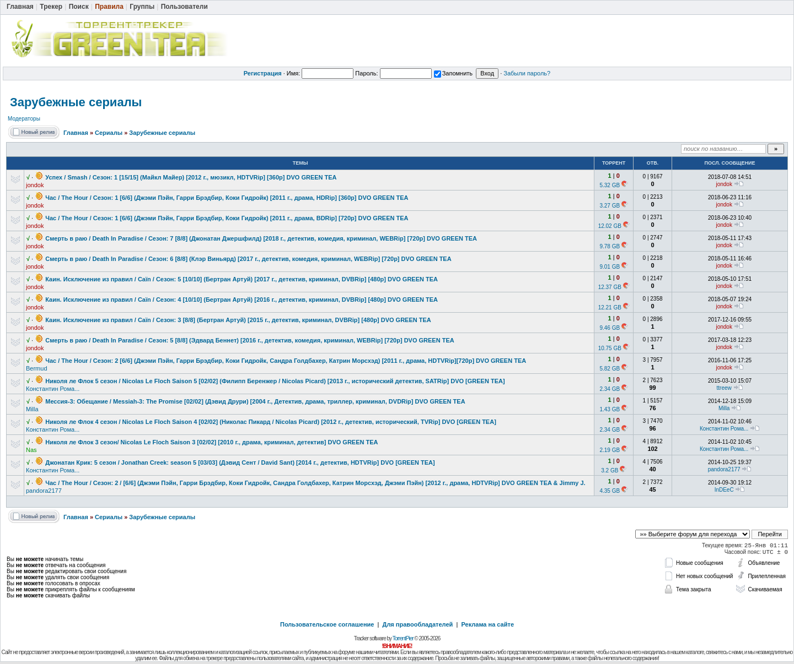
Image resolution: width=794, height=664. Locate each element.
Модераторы (24, 119)
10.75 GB (609, 348)
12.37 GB (609, 287)
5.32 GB (609, 185)
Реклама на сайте (487, 624)
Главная (75, 132)
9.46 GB (609, 328)
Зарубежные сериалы (76, 102)
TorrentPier (403, 638)
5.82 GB (609, 369)
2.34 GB (609, 389)
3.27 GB (609, 206)
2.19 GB (609, 450)
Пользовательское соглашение (327, 624)
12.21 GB (609, 307)
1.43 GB (609, 409)
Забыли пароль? (526, 73)
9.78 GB (609, 246)
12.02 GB (609, 226)
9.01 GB (609, 267)
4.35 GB (609, 491)
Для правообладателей (418, 624)
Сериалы (108, 132)
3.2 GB (609, 470)
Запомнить (453, 73)
